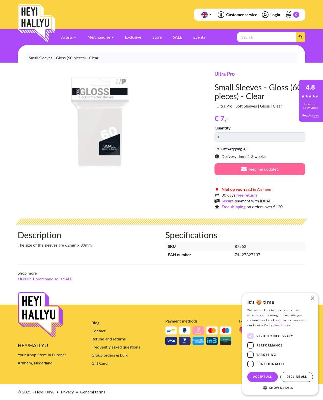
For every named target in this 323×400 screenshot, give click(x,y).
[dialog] (280, 344)
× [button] (312, 298)
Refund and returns (109, 338)
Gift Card (100, 363)
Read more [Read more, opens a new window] (282, 325)
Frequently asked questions (116, 346)
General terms (92, 391)
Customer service (237, 15)
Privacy (67, 391)
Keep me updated (260, 169)
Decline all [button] (296, 377)
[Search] (300, 37)
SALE (66, 278)
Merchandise (45, 278)
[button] (280, 387)
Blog (96, 322)
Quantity (222, 127)
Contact (99, 330)
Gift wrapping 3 (232, 149)
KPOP (24, 278)
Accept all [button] (262, 377)
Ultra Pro (224, 73)
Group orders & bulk (110, 355)
